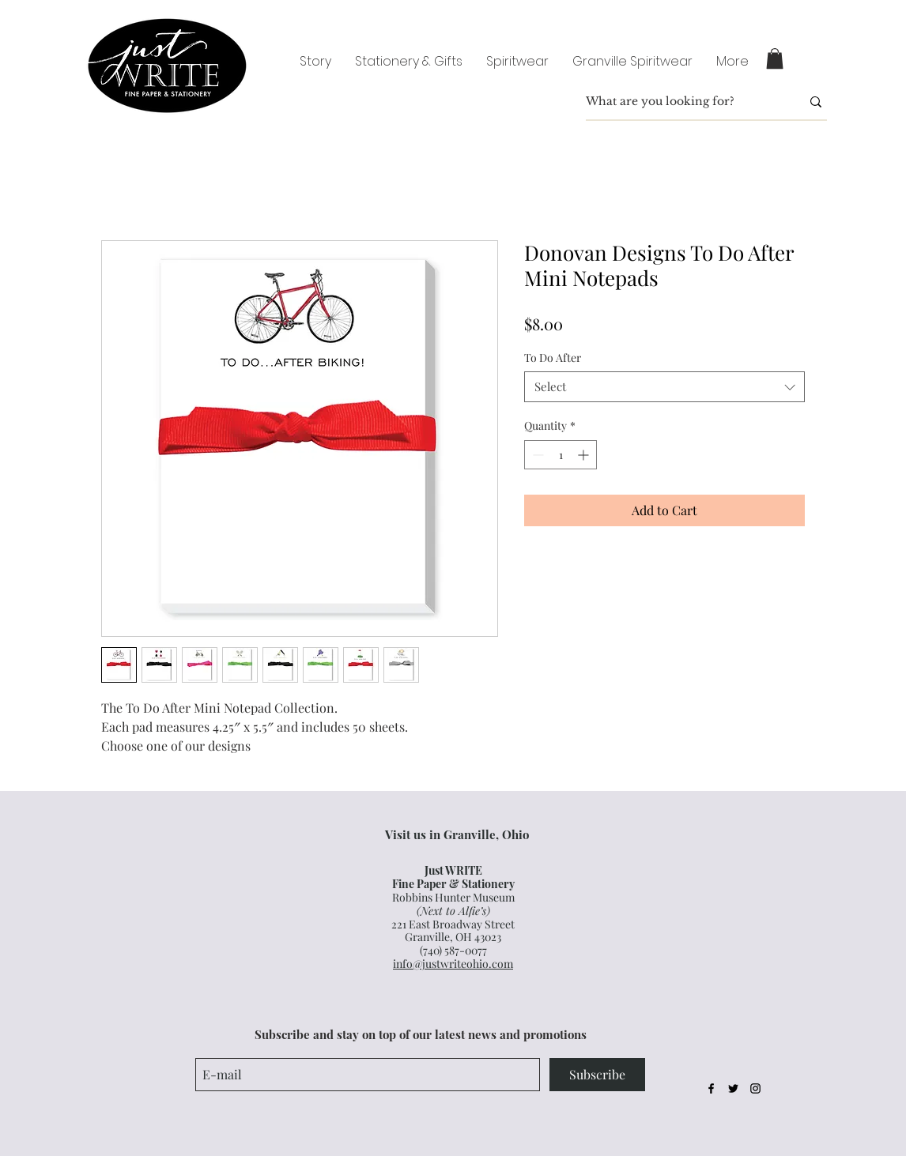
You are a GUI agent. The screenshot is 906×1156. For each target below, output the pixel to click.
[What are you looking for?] (681, 102)
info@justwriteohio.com (453, 963)
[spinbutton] (560, 455)
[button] (774, 58)
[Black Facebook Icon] (711, 1088)
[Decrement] (536, 455)
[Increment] (585, 455)
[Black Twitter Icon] (733, 1088)
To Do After (552, 357)
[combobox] (664, 386)
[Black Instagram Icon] (755, 1088)
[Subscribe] (597, 1074)
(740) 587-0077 (453, 950)
